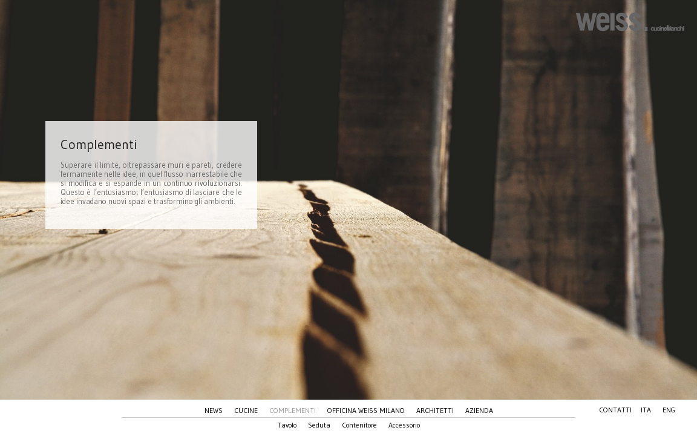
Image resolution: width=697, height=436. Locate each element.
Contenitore (359, 424)
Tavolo (286, 424)
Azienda (479, 410)
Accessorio (404, 424)
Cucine (246, 410)
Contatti (615, 409)
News (214, 410)
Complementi (292, 410)
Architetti (435, 410)
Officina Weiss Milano (366, 410)
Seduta (319, 424)
